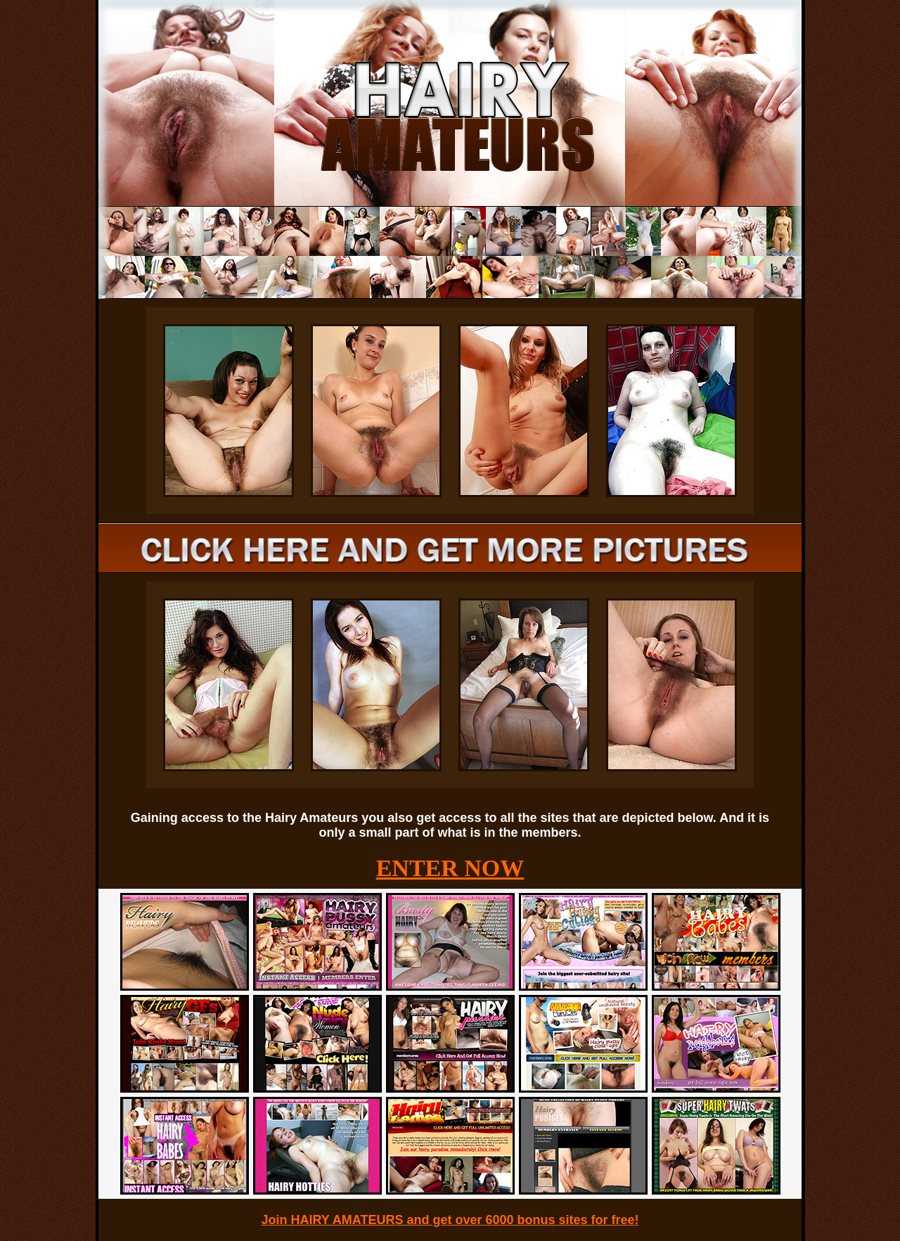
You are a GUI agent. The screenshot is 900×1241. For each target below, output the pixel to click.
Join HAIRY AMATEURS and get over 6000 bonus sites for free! (449, 1220)
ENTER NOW (450, 868)
